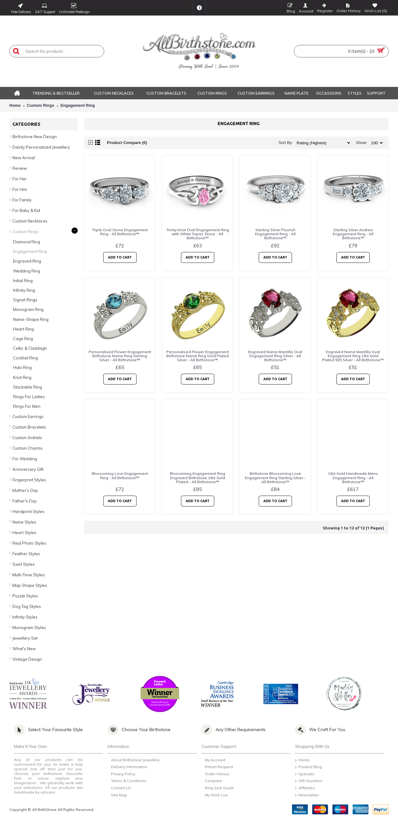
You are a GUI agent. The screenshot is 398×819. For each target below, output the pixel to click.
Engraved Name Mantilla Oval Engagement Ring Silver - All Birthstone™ (275, 355)
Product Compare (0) (127, 142)
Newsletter (307, 795)
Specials (304, 774)
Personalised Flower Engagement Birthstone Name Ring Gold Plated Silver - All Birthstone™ (197, 355)
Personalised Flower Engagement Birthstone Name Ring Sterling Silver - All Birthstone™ (120, 355)
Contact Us (119, 788)
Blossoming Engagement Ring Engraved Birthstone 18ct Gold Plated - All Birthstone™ (197, 477)
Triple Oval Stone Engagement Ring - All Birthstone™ (120, 231)
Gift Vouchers (308, 781)
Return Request (217, 767)
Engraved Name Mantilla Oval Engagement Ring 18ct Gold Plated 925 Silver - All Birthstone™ (353, 355)
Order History (215, 774)
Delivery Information (127, 767)
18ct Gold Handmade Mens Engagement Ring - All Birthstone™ (353, 477)
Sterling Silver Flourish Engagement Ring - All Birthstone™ (275, 233)
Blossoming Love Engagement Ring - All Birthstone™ (120, 475)
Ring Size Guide (217, 788)
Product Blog (308, 767)
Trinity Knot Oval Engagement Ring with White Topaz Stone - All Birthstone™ (197, 233)
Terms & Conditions (127, 782)
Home (15, 105)
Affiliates (305, 788)
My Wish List (214, 795)
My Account (213, 760)
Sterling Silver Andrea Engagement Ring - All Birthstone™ (353, 233)
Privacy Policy (121, 774)
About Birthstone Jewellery (134, 760)
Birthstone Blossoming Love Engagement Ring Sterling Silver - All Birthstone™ (275, 477)
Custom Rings (40, 105)
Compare (211, 781)
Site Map (117, 796)
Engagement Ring (78, 105)
